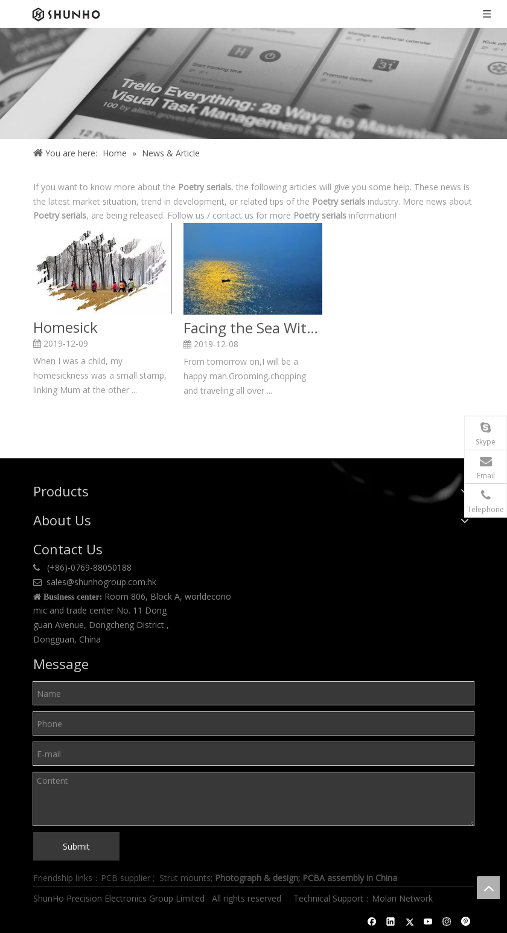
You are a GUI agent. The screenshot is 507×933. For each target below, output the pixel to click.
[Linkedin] (390, 921)
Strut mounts (185, 877)
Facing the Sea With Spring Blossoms (252, 328)
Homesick (65, 327)
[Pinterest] (465, 921)
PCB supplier (125, 877)
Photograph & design (256, 877)
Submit (76, 846)
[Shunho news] (253, 83)
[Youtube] (428, 921)
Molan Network (403, 898)
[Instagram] (446, 921)
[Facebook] (372, 921)
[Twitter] (409, 921)
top (488, 887)
